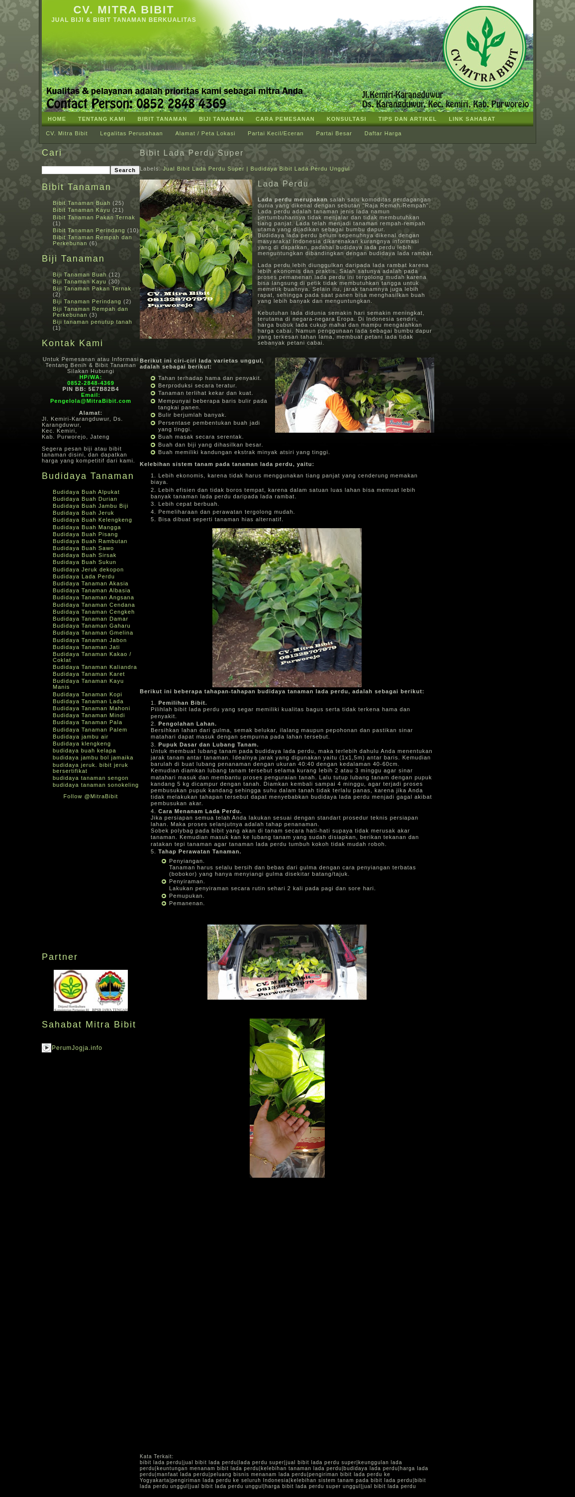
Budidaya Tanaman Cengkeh (94, 612)
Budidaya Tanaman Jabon (90, 640)
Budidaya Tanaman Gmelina (93, 633)
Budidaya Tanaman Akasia (90, 583)
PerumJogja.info (77, 1047)
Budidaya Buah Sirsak (84, 555)
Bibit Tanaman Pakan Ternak (94, 217)
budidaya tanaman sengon (91, 778)
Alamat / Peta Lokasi (205, 133)
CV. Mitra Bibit (123, 9)
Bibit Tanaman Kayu (81, 210)
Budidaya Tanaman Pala (87, 722)
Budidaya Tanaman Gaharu (92, 626)
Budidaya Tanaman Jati (86, 647)
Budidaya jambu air (80, 737)
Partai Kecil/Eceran (276, 133)
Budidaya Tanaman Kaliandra (95, 667)
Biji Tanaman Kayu (79, 281)
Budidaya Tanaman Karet (89, 674)
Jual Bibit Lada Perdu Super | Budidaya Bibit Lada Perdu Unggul (256, 169)
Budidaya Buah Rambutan (90, 541)
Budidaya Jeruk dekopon (88, 569)
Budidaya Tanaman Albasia (92, 590)
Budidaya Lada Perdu (84, 576)
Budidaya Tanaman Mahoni (91, 708)
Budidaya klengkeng (82, 744)
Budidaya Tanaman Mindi (89, 715)
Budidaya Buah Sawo (83, 548)
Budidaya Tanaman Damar (90, 619)
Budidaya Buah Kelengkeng (92, 520)
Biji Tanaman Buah (80, 275)
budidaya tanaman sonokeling (96, 785)
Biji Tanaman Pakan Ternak (92, 288)
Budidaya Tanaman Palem (90, 730)
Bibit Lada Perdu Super (192, 153)
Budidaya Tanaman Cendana (94, 605)
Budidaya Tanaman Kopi (87, 694)
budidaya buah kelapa (84, 750)
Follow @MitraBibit (91, 796)
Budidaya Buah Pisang (85, 534)
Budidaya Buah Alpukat (86, 492)
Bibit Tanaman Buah (81, 203)
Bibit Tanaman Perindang (89, 230)
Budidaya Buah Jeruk (83, 513)
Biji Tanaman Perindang (87, 301)
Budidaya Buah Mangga (87, 527)
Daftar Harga (383, 133)
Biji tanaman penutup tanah (92, 322)
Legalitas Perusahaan (131, 133)
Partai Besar (334, 133)
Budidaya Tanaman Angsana (93, 597)
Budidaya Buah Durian (85, 499)
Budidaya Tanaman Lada (88, 701)
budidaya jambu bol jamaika (93, 757)
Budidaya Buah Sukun (84, 562)
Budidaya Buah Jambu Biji (90, 506)
